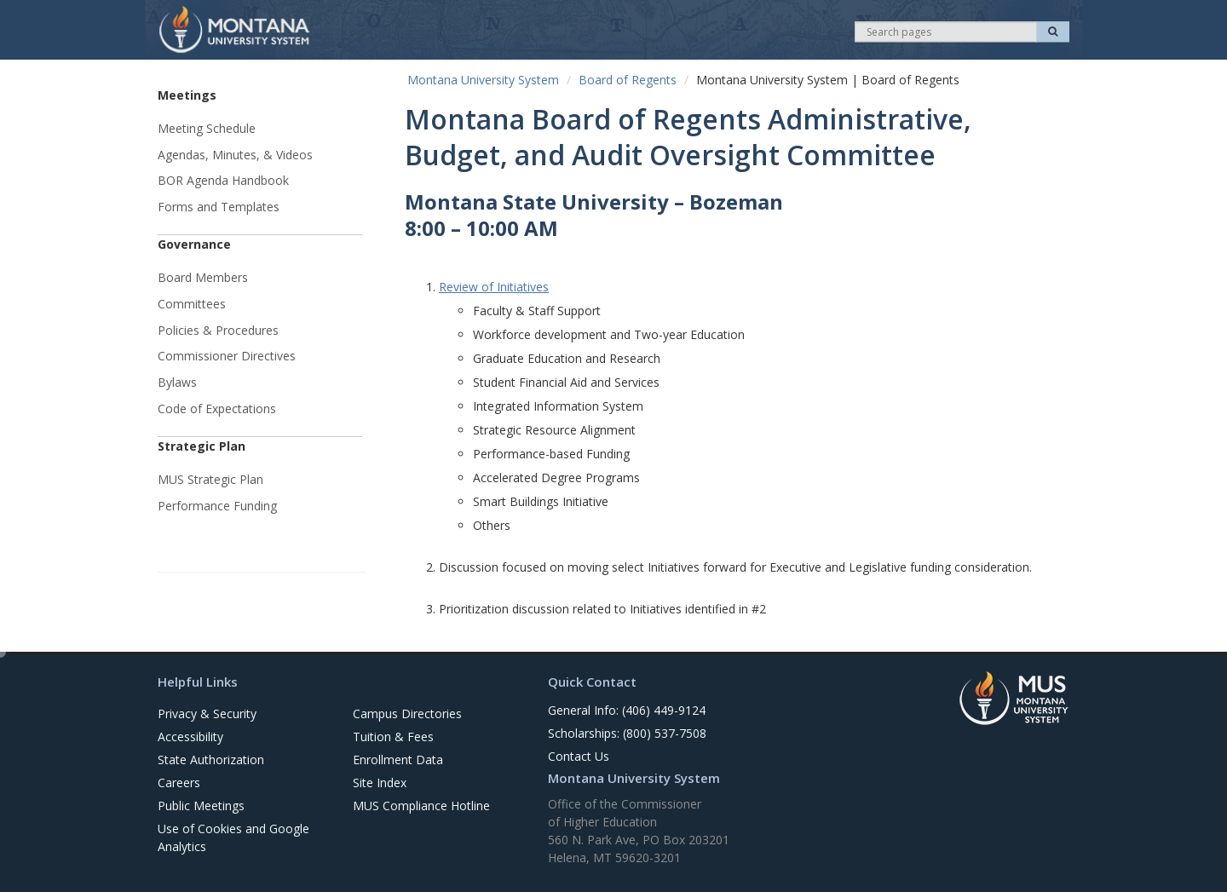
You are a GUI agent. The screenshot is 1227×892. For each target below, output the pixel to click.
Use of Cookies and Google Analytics (233, 837)
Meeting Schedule (207, 128)
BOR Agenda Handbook (223, 180)
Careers (179, 782)
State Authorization (211, 759)
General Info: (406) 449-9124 (627, 710)
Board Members (203, 277)
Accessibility (190, 736)
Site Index (379, 782)
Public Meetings (201, 805)
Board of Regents (628, 80)
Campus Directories (407, 713)
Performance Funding (217, 506)
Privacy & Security (207, 713)
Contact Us (578, 756)
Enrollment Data (398, 759)
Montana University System (483, 80)
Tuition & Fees (393, 736)
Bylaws (177, 382)
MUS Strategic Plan (210, 479)
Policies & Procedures (218, 330)
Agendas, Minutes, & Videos (235, 155)
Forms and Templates (218, 207)
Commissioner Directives (227, 356)
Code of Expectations (217, 408)
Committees (192, 304)
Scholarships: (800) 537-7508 (627, 733)
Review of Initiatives (494, 287)
